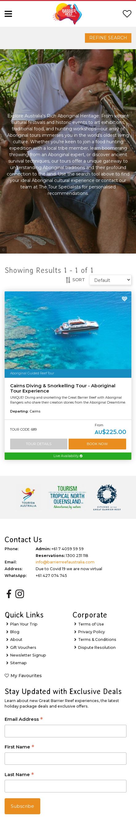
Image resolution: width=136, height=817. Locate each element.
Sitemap (18, 663)
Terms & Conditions (97, 639)
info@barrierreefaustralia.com (65, 562)
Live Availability (68, 456)
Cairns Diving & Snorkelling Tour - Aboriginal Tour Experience (62, 388)
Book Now (97, 444)
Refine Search (108, 38)
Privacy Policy (91, 632)
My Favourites (26, 675)
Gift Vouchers (23, 647)
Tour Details (38, 444)
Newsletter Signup (28, 655)
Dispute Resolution (97, 647)
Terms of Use (91, 624)
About (16, 639)
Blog (14, 632)
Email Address (24, 720)
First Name (19, 747)
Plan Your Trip (24, 624)
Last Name (19, 775)
